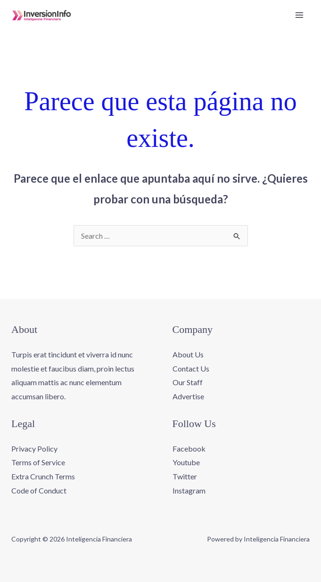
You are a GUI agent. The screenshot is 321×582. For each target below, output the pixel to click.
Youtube (186, 462)
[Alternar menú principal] (299, 15)
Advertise (188, 396)
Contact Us (191, 368)
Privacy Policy (34, 448)
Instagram (189, 490)
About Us (188, 354)
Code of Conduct (38, 490)
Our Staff (188, 382)
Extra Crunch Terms (43, 476)
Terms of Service (38, 462)
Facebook (189, 448)
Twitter (185, 476)
